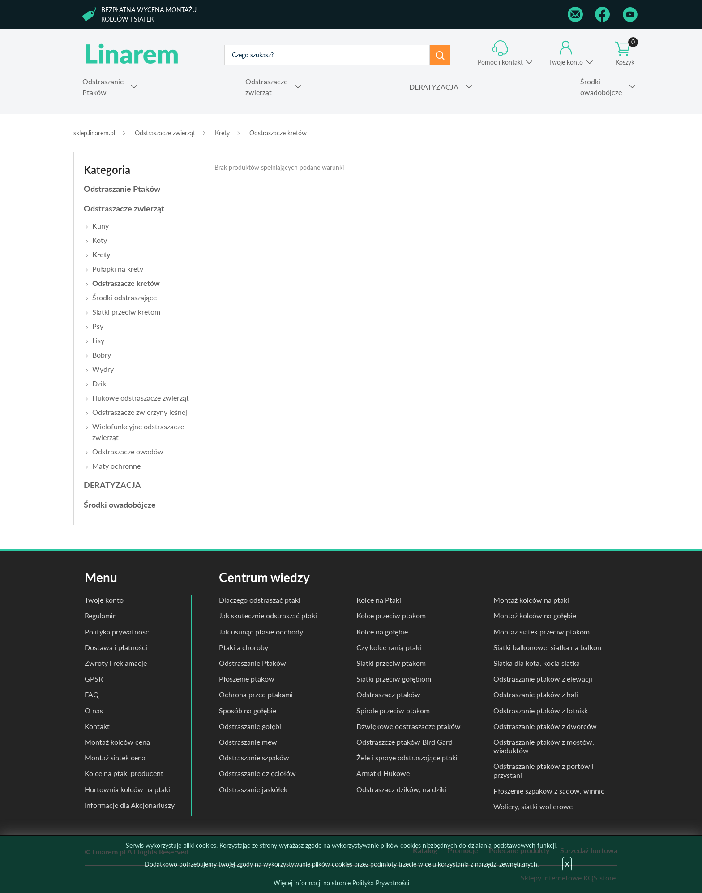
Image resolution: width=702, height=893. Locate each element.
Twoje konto (566, 62)
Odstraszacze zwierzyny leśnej (139, 412)
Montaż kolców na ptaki (531, 599)
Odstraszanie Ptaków (122, 189)
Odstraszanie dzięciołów (257, 773)
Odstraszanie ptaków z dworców (545, 726)
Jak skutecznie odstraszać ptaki (268, 615)
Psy (97, 326)
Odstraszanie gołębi (250, 726)
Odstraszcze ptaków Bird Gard (404, 742)
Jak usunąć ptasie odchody (261, 631)
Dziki (100, 383)
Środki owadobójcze (120, 504)
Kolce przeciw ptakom (391, 615)
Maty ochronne (116, 466)
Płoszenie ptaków (246, 678)
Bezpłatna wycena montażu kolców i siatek (149, 14)
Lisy (98, 340)
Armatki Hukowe (383, 773)
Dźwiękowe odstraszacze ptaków (408, 726)
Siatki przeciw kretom (126, 311)
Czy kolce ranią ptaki (388, 647)
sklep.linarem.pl (94, 133)
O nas (94, 710)
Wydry (103, 369)
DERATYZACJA (112, 485)
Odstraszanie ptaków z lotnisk (540, 710)
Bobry (101, 354)
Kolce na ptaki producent (124, 773)
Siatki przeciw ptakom (391, 663)
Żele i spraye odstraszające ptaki (407, 757)
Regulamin (101, 615)
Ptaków (103, 86)
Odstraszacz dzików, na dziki (401, 789)
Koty (99, 240)
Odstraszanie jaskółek (253, 789)
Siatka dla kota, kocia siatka (536, 663)
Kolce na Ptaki (378, 599)
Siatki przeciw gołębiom (393, 678)
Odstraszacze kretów (278, 133)
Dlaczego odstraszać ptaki (259, 599)
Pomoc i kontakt (500, 62)
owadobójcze (601, 86)
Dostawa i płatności (116, 647)
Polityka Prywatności (380, 883)
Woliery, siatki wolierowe (533, 806)
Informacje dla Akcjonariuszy (130, 805)
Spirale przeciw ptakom (393, 710)
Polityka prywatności (118, 631)
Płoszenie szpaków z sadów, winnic (548, 790)
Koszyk (627, 53)
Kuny (100, 225)
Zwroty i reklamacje (116, 663)
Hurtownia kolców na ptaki (127, 789)
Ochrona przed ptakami (256, 694)
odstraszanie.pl (132, 54)
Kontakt (97, 726)
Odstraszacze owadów (127, 451)
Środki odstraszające (124, 297)
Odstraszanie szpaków (254, 757)
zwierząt (266, 86)
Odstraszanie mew (248, 742)
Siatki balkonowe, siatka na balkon (547, 647)
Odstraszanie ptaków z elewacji (542, 678)
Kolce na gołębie (382, 631)
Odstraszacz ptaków (388, 694)
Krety (222, 133)
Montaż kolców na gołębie (534, 615)
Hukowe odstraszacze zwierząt (140, 397)
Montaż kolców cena (117, 742)
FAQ (92, 694)
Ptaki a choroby (243, 647)
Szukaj (440, 55)
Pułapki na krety (117, 268)
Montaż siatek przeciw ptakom (541, 631)
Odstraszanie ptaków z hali (535, 694)
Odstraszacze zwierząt (165, 133)
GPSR (94, 678)
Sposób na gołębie (247, 710)
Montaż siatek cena (115, 757)
